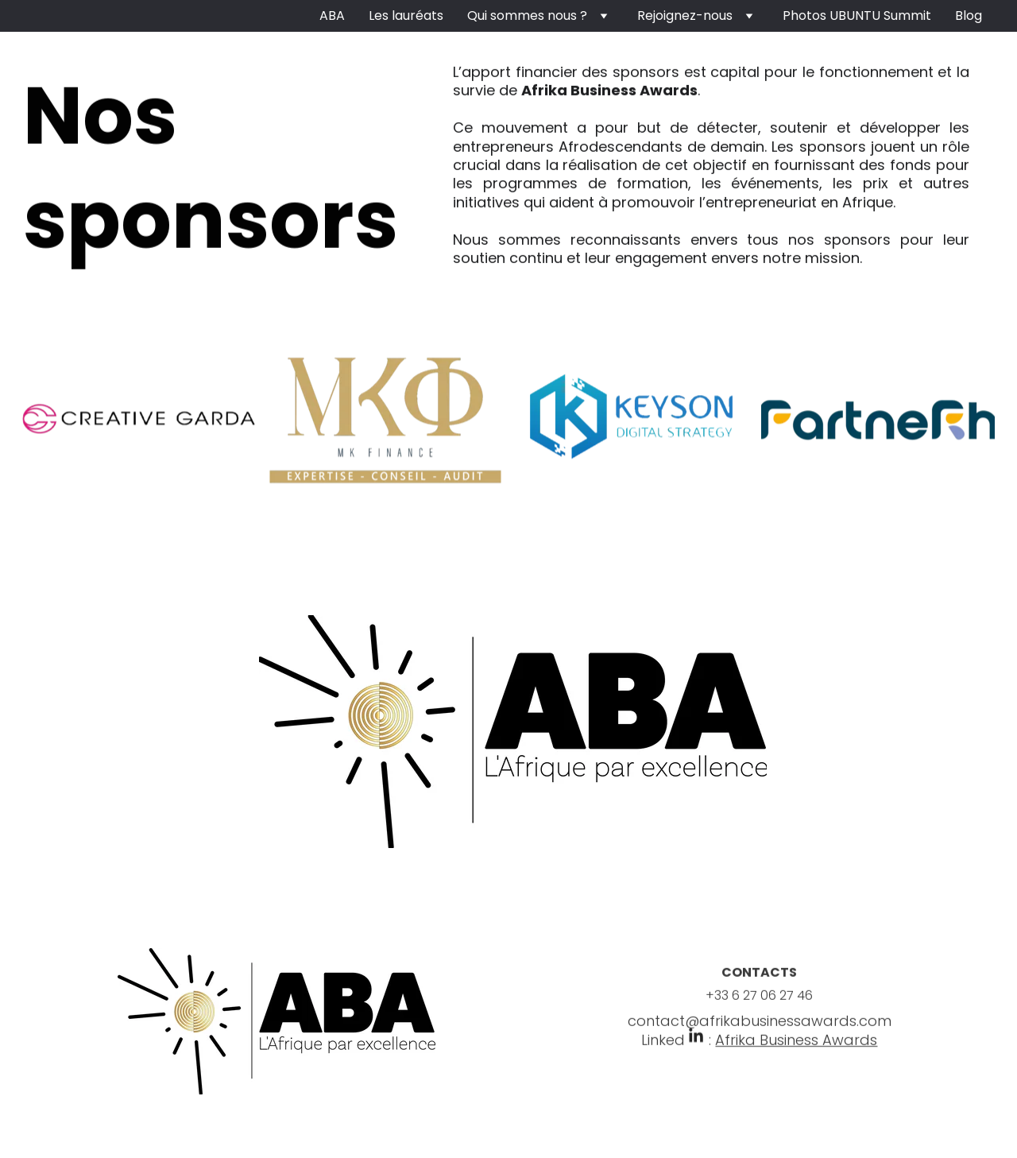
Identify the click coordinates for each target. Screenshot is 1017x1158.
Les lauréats (406, 15)
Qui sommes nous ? (527, 15)
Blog (968, 15)
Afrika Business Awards (796, 1045)
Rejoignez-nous (685, 15)
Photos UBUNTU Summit (857, 15)
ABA (332, 15)
